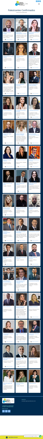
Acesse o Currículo (8, 39)
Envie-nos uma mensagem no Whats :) (31, 436)
